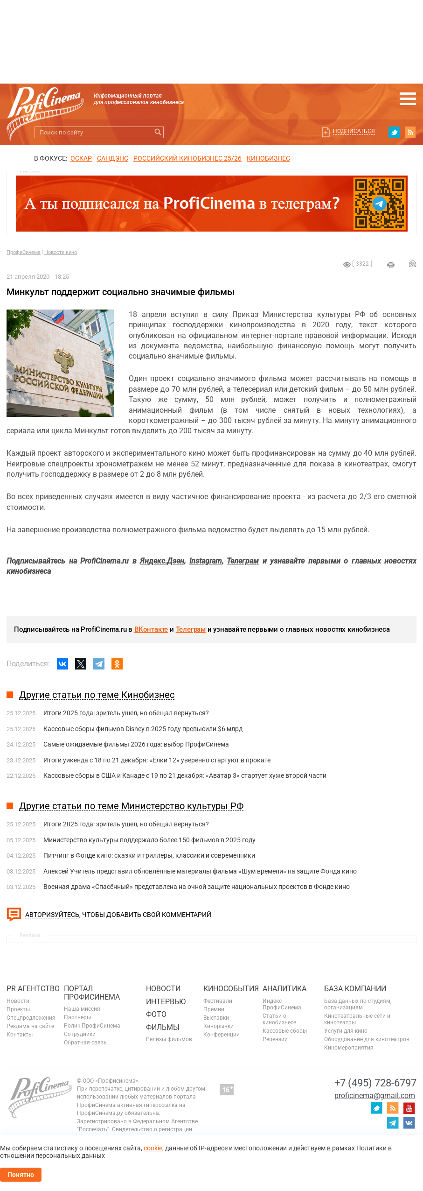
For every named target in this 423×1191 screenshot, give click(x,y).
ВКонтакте (151, 629)
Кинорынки (218, 1026)
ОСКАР (81, 158)
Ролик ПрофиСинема (92, 1025)
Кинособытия (231, 988)
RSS (410, 132)
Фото (156, 1014)
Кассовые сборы (285, 1031)
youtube (409, 1107)
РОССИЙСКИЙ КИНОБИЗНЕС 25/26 (187, 158)
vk (409, 1122)
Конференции (221, 1034)
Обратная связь (85, 1042)
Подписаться (354, 131)
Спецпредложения (31, 1018)
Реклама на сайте (30, 1026)
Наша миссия (82, 1009)
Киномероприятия (349, 1047)
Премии (213, 1009)
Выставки (216, 1018)
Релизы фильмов (169, 1039)
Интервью (166, 1001)
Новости (18, 1001)
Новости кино (60, 252)
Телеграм (191, 629)
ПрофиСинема (24, 252)
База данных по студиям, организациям (357, 1004)
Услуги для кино (346, 1031)
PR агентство (33, 988)
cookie (153, 1148)
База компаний (355, 988)
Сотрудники (80, 1034)
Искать (158, 132)
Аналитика (284, 988)
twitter (394, 132)
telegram (392, 1122)
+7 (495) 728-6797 (375, 1083)
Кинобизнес (268, 158)
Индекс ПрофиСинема (282, 1004)
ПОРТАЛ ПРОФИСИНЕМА (92, 992)
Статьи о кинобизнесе (279, 1019)
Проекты (18, 1009)
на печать (391, 264)
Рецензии (275, 1039)
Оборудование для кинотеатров (366, 1039)
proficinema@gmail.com (374, 1095)
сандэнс (112, 158)
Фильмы (163, 1027)
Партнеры (77, 1017)
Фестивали (217, 1001)
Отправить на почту (412, 263)
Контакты (20, 1034)
